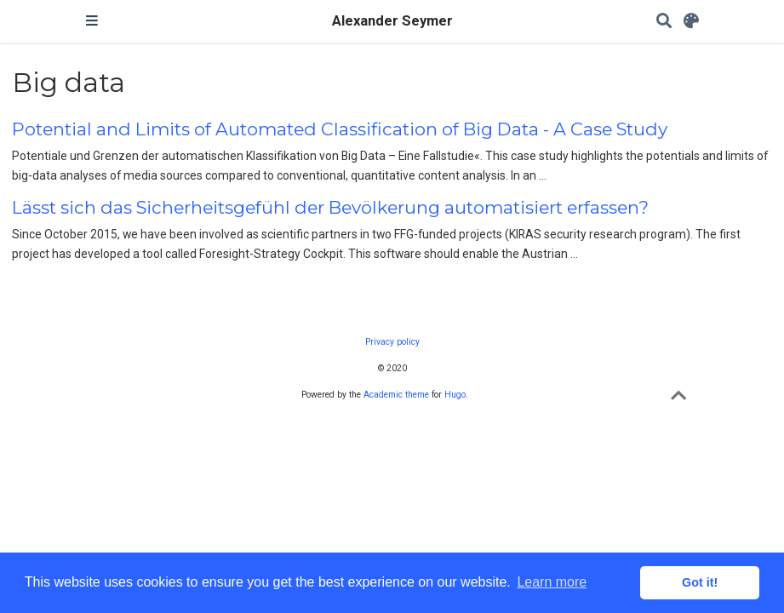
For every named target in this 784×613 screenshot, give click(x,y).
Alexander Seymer (392, 21)
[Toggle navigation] (92, 21)
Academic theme (396, 394)
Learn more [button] (552, 582)
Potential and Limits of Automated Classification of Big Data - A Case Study (339, 129)
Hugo (455, 394)
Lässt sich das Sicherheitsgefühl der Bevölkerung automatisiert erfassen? (330, 207)
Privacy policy (392, 341)
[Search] (664, 22)
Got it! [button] (700, 582)
